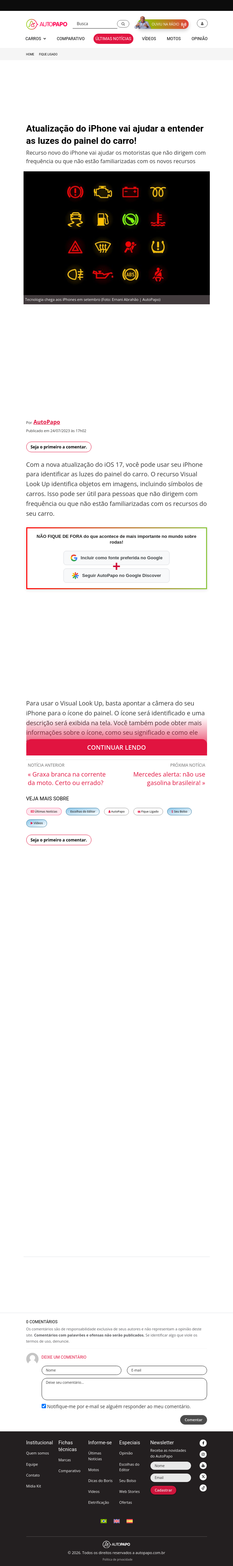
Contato (33, 1475)
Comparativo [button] (71, 38)
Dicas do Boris (100, 1480)
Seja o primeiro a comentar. (59, 447)
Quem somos (37, 1453)
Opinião (126, 1453)
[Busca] (95, 24)
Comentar (193, 1419)
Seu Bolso (179, 811)
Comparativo (69, 1470)
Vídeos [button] (149, 38)
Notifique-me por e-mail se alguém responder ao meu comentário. (116, 1406)
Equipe (32, 1464)
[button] (123, 24)
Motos (93, 1469)
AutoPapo (46, 422)
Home (30, 54)
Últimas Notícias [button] (113, 38)
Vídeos (37, 823)
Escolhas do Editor (83, 811)
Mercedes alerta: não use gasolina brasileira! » (169, 778)
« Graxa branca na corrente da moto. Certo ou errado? (67, 778)
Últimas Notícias (44, 811)
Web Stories (129, 1491)
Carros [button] (36, 38)
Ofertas (125, 1502)
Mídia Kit (33, 1485)
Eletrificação (98, 1502)
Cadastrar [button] (163, 1490)
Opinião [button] (199, 38)
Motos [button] (174, 38)
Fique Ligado (48, 54)
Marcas (64, 1459)
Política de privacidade (117, 1559)
